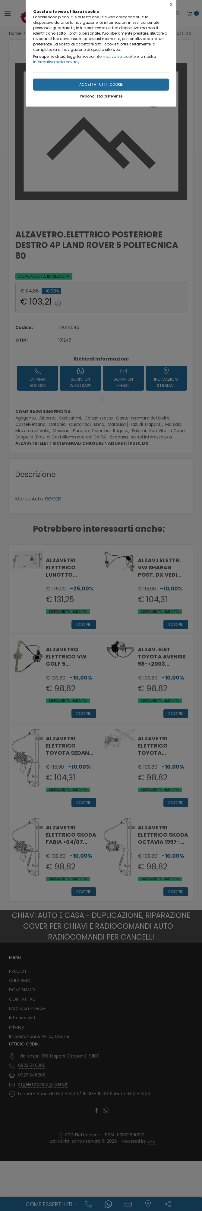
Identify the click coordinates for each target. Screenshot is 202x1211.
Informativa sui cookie (115, 56)
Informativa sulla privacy (56, 61)
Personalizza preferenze (101, 96)
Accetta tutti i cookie (101, 84)
